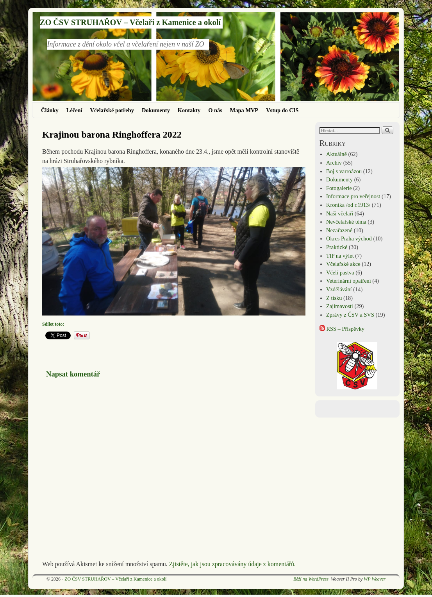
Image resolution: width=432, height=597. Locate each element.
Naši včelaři (339, 213)
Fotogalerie (339, 188)
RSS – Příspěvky (342, 329)
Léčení (74, 110)
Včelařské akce (343, 264)
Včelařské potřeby (112, 110)
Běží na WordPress (310, 579)
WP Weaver (375, 579)
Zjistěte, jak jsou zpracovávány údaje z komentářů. (232, 564)
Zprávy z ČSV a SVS (350, 315)
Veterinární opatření (348, 281)
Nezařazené (339, 230)
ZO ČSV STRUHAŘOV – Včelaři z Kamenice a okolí (130, 22)
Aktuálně (336, 154)
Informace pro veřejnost (353, 196)
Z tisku (334, 298)
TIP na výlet (340, 256)
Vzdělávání (339, 289)
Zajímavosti (339, 306)
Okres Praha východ (349, 238)
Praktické (336, 247)
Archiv (334, 163)
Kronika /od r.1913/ (348, 205)
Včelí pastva (340, 272)
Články (50, 110)
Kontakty (189, 110)
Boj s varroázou (344, 171)
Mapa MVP (244, 110)
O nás (215, 110)
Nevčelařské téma (346, 222)
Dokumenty (156, 110)
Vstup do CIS (282, 110)
